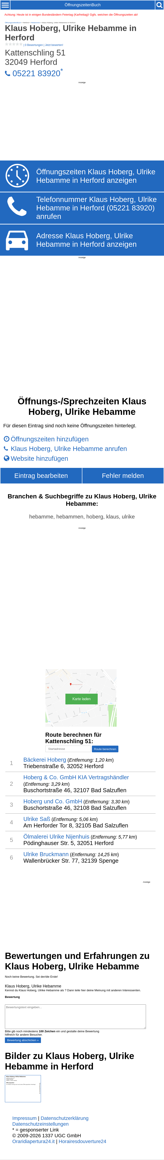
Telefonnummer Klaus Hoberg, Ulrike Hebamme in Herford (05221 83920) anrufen (96, 207)
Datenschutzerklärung (65, 1118)
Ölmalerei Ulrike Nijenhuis (56, 836)
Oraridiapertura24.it (33, 1141)
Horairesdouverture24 (82, 1141)
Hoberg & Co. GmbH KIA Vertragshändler (76, 777)
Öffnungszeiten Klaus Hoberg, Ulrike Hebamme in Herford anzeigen (96, 176)
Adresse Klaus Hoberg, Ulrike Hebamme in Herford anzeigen (86, 240)
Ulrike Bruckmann (46, 854)
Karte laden (82, 699)
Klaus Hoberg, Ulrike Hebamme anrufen (69, 448)
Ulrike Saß (36, 819)
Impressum (24, 1118)
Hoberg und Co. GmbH (52, 801)
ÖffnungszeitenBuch (83, 5)
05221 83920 (36, 73)
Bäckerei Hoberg (44, 760)
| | (34, 45)
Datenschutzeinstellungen (40, 1124)
